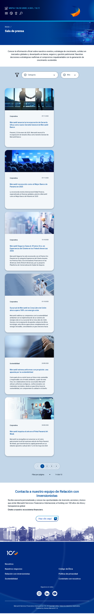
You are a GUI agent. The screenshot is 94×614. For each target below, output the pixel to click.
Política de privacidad (68, 574)
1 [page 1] (42, 467)
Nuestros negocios (13, 569)
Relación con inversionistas (17, 574)
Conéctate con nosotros (70, 579)
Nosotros (9, 565)
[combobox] (48, 475)
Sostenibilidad (11, 579)
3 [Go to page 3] (51, 467)
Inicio (7, 27)
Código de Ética (66, 569)
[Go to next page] (56, 467)
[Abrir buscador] (21, 14)
